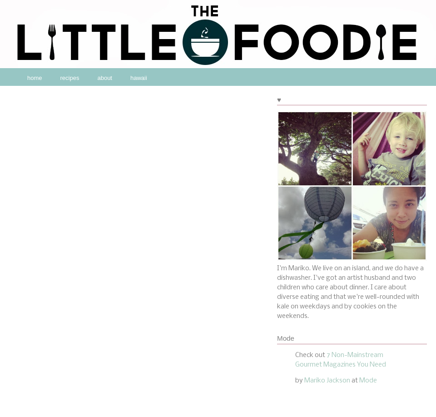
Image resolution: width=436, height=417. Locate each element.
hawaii (138, 77)
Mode (368, 380)
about (104, 77)
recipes (69, 77)
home (34, 77)
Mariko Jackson (327, 380)
